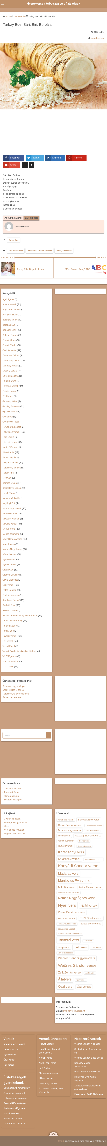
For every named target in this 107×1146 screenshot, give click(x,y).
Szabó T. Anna (10, 610)
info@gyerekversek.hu (74, 1011)
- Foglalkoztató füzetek (14, 833)
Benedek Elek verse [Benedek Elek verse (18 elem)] (88, 819)
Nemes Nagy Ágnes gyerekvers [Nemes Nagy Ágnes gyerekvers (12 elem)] (68, 892)
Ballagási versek (11, 320)
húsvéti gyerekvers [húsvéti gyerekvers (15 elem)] (66, 841)
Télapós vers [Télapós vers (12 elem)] (88, 941)
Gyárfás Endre (10, 411)
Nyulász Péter (9, 564)
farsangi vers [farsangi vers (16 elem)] (64, 836)
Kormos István (10, 483)
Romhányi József (11, 600)
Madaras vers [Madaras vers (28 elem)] (68, 873)
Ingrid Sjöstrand (10, 447)
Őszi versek (8, 585)
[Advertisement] (53, 134)
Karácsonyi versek (12, 467)
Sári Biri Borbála (16, 251)
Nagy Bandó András (12, 539)
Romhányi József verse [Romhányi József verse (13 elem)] (67, 924)
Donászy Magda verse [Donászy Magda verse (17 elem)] (69, 830)
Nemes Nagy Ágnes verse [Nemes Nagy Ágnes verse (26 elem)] (76, 898)
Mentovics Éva (10, 513)
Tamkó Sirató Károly (12, 621)
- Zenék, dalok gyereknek (15, 822)
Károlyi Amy (8, 473)
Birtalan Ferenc (10, 335)
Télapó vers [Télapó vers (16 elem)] (63, 947)
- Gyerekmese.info (12, 788)
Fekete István (9, 391)
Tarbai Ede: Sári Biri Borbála (39, 251)
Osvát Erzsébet (10, 580)
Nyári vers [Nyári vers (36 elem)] (67, 905)
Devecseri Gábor (11, 355)
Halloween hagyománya (15, 1098)
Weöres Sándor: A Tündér (87, 1044)
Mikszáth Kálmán (11, 519)
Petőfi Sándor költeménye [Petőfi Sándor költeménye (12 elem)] (66, 918)
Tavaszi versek (10, 636)
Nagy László (9, 544)
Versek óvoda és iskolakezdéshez (19, 651)
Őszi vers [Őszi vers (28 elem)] (65, 986)
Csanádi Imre (9, 340)
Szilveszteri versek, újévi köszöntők (20, 615)
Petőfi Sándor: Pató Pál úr (87, 1072)
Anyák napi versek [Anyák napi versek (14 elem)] (65, 820)
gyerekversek (97, 38)
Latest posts (31, 218)
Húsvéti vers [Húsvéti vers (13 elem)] (84, 841)
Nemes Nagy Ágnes (12, 549)
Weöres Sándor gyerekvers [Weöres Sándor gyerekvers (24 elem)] (76, 958)
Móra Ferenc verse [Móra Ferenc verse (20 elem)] (90, 887)
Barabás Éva (9, 325)
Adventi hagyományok (14, 1093)
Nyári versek (9, 559)
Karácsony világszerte (14, 1108)
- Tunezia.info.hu (11, 792)
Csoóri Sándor (10, 345)
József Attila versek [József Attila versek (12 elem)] (84, 846)
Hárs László (8, 437)
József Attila (8, 452)
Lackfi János (9, 493)
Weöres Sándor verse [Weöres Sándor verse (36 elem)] (77, 965)
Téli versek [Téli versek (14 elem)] (96, 948)
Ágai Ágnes (8, 299)
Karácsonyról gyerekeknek (16, 694)
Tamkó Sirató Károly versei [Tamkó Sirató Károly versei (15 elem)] (70, 933)
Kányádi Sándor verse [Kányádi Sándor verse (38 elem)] (78, 866)
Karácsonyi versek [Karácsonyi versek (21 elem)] (69, 858)
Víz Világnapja (10, 656)
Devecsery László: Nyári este (88, 1094)
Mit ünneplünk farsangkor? (16, 1088)
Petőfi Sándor (9, 590)
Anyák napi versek (12, 309)
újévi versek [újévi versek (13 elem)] (81, 980)
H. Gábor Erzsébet (12, 427)
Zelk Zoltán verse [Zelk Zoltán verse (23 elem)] (69, 972)
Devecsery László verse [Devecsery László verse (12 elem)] (94, 825)
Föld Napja (8, 396)
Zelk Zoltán (8, 666)
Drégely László (10, 371)
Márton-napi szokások (14, 1123)
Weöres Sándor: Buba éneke (88, 1058)
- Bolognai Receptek (13, 799)
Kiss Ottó (7, 478)
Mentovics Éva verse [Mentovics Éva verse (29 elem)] (74, 881)
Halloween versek (11, 432)
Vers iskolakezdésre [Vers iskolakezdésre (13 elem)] (65, 953)
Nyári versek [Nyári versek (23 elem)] (89, 905)
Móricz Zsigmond (11, 534)
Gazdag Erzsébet (11, 406)
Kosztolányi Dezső (12, 488)
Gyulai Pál (8, 416)
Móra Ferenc (9, 529)
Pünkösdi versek (11, 595)
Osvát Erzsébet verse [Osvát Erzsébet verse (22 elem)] (71, 912)
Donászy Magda (11, 365)
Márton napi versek (12, 508)
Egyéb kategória (11, 376)
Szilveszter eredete (12, 697)
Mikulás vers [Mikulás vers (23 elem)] (66, 887)
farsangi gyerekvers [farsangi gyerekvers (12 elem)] (92, 830)
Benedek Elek (9, 330)
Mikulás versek (10, 524)
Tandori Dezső (10, 626)
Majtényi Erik (9, 503)
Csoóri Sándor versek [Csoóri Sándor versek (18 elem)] (69, 825)
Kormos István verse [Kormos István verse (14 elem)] (93, 859)
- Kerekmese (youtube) (14, 830)
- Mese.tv (7, 826)
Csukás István (9, 350)
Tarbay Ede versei (63, 251)
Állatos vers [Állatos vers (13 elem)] (89, 973)
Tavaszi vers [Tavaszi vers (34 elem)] (68, 940)
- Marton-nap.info (11, 796)
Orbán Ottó (8, 570)
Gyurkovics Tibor (11, 422)
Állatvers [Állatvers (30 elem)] (65, 979)
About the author (13, 218)
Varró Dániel (9, 646)
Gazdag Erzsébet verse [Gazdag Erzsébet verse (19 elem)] (88, 835)
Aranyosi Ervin (10, 314)
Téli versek (8, 641)
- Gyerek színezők (11, 819)
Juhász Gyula (9, 457)
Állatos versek (9, 304)
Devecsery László (11, 360)
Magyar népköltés (11, 498)
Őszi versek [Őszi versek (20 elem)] (84, 986)
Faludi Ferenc (9, 381)
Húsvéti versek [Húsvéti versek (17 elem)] (65, 846)
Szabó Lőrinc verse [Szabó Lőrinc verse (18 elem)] (91, 923)
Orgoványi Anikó (11, 575)
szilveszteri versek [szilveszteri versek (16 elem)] (66, 929)
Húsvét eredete (11, 1113)
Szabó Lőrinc (9, 605)
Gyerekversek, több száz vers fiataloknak (53, 3)
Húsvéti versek (10, 442)
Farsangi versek (10, 386)
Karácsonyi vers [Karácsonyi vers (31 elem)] (71, 852)
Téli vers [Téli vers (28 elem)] (80, 947)
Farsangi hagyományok (14, 686)
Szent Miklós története (14, 690)
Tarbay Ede (13, 240)
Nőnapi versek (10, 554)
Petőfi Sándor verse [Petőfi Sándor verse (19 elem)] (91, 918)
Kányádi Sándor (10, 462)
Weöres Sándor (10, 661)
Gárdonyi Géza (10, 401)
